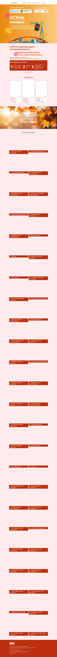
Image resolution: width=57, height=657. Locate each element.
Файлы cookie (12, 653)
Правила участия (28, 72)
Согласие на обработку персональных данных (19, 651)
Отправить (34, 124)
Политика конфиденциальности (16, 649)
